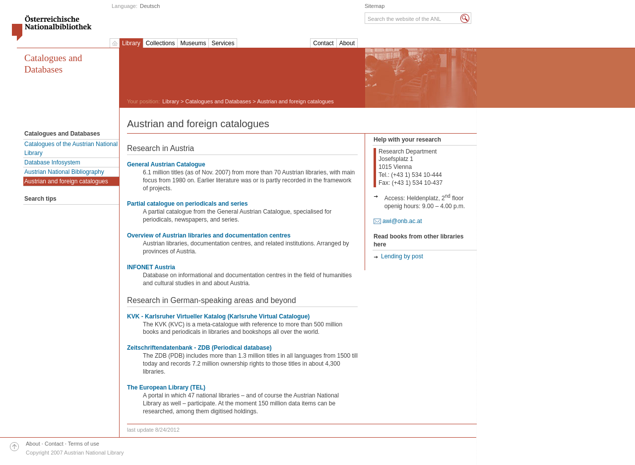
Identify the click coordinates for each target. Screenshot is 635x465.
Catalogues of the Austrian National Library (71, 148)
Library (131, 43)
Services (222, 43)
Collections (160, 43)
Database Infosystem (52, 162)
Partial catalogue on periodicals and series (187, 203)
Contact (323, 43)
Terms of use (83, 444)
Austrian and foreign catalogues (66, 181)
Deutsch (150, 6)
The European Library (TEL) (166, 387)
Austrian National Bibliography (64, 171)
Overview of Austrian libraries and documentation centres (209, 235)
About (347, 43)
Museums (193, 43)
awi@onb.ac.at (402, 221)
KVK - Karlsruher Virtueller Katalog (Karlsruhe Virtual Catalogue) (218, 316)
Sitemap (374, 6)
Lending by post (402, 256)
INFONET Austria (151, 267)
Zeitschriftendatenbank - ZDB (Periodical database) (199, 347)
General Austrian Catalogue (166, 164)
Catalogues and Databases (53, 64)
